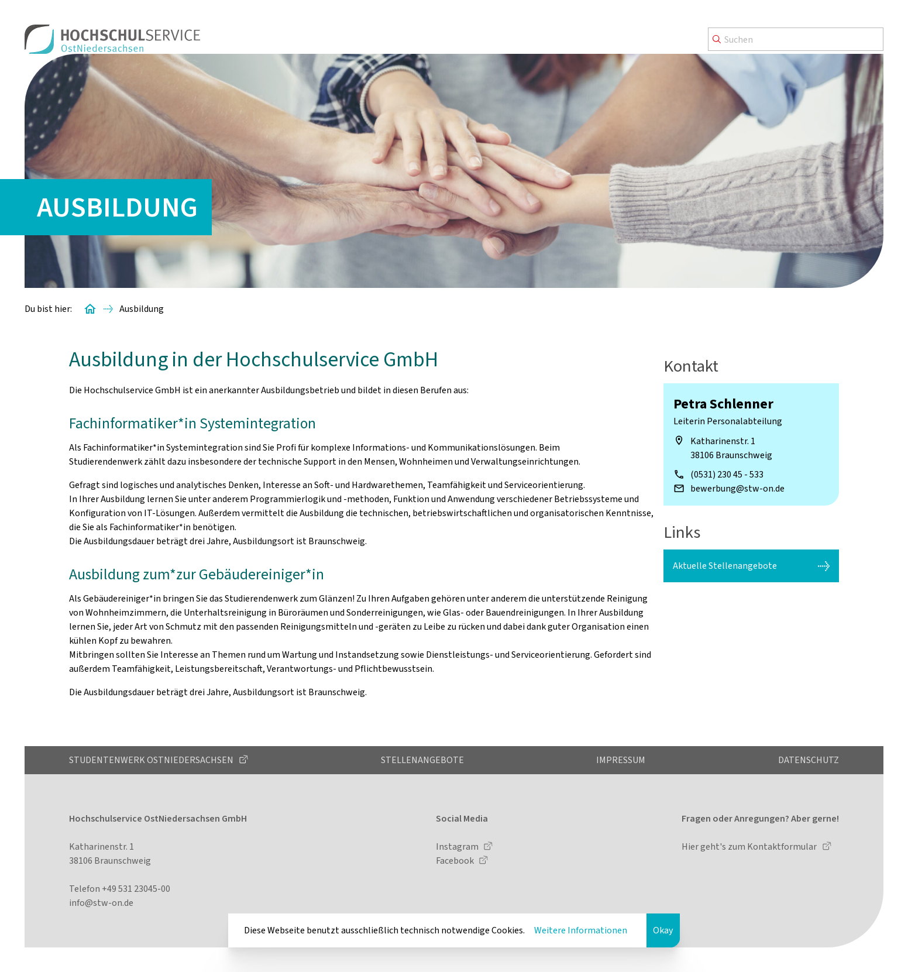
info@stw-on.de (101, 903)
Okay (663, 930)
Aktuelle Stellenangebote (725, 565)
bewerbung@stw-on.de (737, 488)
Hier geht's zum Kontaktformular (750, 846)
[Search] (795, 39)
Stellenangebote (422, 760)
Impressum (620, 760)
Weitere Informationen (580, 930)
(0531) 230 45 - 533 (726, 474)
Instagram (458, 846)
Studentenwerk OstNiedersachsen (152, 760)
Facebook (456, 860)
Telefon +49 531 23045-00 (119, 888)
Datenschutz (808, 760)
